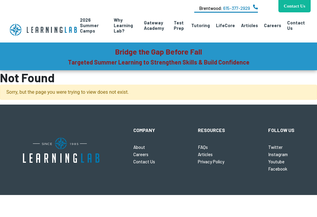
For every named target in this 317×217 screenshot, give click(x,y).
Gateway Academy (154, 25)
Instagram (278, 154)
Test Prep (179, 25)
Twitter (275, 147)
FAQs (203, 147)
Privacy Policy (211, 161)
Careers (272, 25)
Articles (249, 25)
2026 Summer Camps (89, 25)
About (139, 147)
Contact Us (296, 25)
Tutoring (200, 25)
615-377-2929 (236, 8)
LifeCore (225, 25)
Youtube (276, 161)
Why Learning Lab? (123, 25)
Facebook (277, 168)
